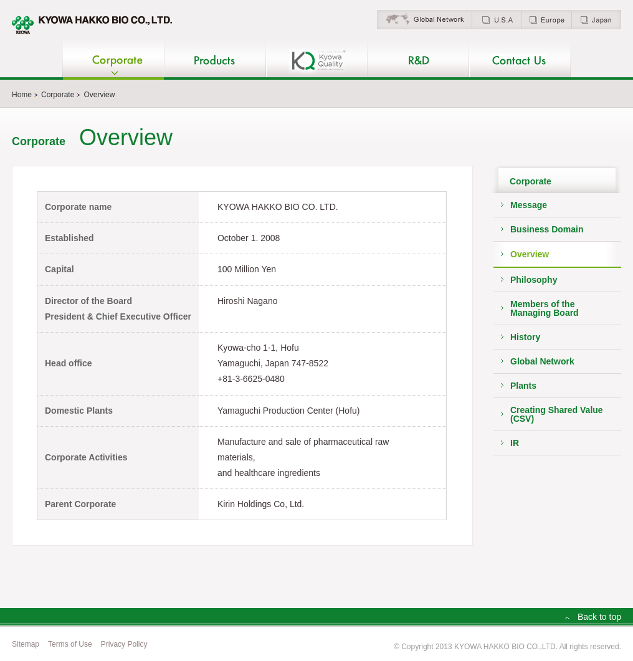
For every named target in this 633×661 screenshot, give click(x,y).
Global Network (542, 361)
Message (528, 205)
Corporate (57, 94)
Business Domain (546, 229)
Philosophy (533, 280)
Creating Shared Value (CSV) (556, 414)
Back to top (599, 617)
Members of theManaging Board (544, 308)
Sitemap (25, 644)
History (525, 337)
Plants (523, 386)
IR (514, 443)
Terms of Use (70, 644)
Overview (529, 254)
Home (22, 94)
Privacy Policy (124, 644)
